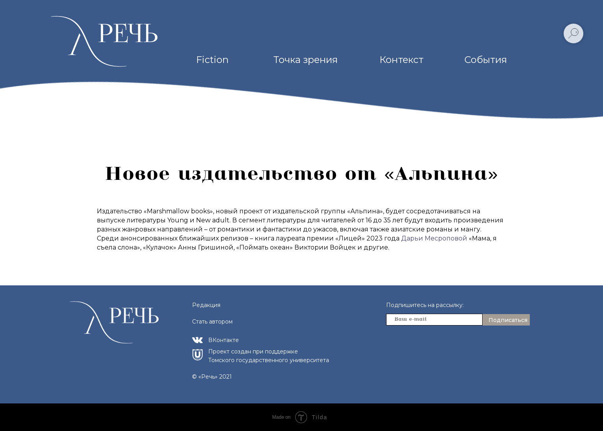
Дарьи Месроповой (434, 238)
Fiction (212, 59)
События (485, 59)
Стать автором (212, 321)
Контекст (401, 59)
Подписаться (507, 320)
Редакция (206, 305)
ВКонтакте (223, 340)
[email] (434, 320)
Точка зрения (305, 59)
